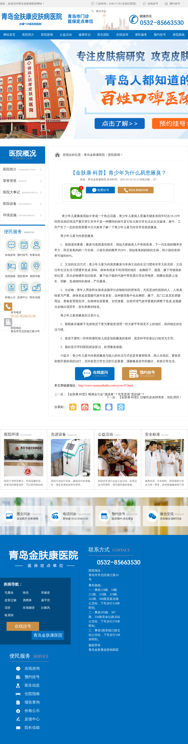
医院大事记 (22, 192)
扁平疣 (45, 600)
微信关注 (101, 11)
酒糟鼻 (27, 600)
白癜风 (45, 607)
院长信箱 (32, 727)
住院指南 (32, 694)
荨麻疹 (45, 592)
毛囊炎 (9, 592)
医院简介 (22, 169)
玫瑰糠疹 (29, 607)
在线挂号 (153, 3)
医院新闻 (114, 154)
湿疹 (8, 607)
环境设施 (22, 215)
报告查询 (32, 702)
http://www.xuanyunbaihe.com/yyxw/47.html (105, 385)
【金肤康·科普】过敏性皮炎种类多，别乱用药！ (150, 397)
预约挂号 (175, 3)
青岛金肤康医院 (94, 154)
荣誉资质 (22, 180)
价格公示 (32, 711)
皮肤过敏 (11, 600)
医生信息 (32, 685)
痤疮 (26, 592)
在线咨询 (32, 668)
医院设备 (22, 203)
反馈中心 (32, 719)
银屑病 (9, 615)
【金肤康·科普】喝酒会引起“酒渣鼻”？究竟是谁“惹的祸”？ (105, 394)
